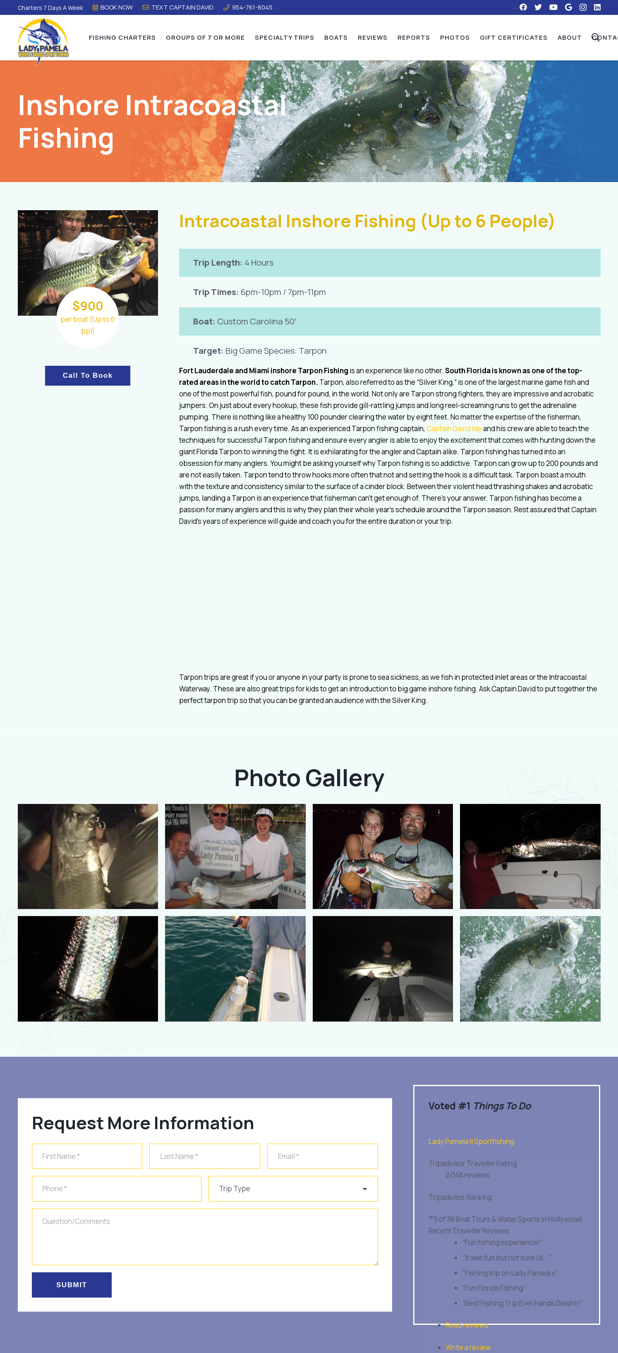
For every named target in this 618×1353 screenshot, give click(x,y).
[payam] (530, 856)
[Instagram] (583, 7)
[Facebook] (523, 7)
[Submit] (72, 1284)
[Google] (568, 7)
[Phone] (116, 1189)
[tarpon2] (88, 856)
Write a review (468, 1347)
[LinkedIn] (597, 7)
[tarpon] (235, 856)
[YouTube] (553, 7)
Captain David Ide (454, 428)
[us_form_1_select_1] (293, 1189)
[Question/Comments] (205, 1237)
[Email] (322, 1156)
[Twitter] (538, 7)
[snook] (383, 856)
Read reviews (467, 1325)
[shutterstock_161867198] (530, 969)
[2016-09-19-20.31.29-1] (383, 969)
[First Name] (87, 1156)
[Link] (45, 42)
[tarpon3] (88, 969)
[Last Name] (204, 1156)
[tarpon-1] (235, 969)
